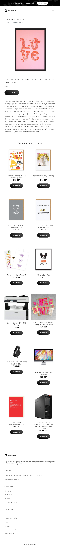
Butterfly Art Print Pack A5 (16, 275)
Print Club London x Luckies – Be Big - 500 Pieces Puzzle (43, 324)
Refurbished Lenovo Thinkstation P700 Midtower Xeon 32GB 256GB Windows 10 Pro (43, 425)
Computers (17, 79)
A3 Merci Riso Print (43, 275)
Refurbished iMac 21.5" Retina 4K (43, 374)
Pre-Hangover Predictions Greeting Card (43, 226)
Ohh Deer (34, 79)
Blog (6, 522)
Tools (6, 506)
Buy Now (12, 92)
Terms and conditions (12, 530)
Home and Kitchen (11, 502)
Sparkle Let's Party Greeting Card (43, 177)
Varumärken (26, 79)
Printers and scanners (46, 79)
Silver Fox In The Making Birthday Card (16, 226)
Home (7, 22)
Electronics (8, 495)
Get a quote (43, 3)
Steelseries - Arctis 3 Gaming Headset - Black (16, 363)
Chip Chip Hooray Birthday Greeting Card (16, 177)
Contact (7, 526)
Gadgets (8, 498)
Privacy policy (9, 534)
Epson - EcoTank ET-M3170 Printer (16, 324)
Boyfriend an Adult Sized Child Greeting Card (17, 423)
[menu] (53, 10)
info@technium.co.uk (12, 480)
